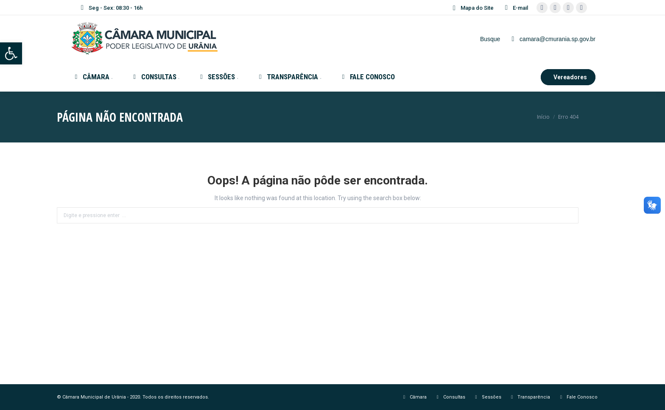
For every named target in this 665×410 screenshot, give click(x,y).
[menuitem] (93, 77)
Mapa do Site (472, 8)
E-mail (515, 7)
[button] (11, 53)
